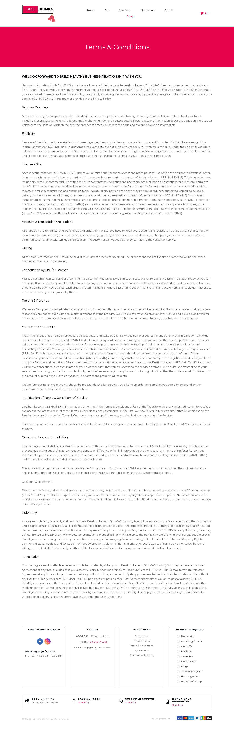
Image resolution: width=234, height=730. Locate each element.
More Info (83, 702)
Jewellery (187, 656)
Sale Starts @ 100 (192, 671)
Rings (185, 666)
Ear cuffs (187, 646)
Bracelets (187, 636)
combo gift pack (192, 641)
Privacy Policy (141, 640)
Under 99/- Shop (191, 681)
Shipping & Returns (141, 655)
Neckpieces (188, 661)
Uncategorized (190, 676)
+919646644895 (97, 641)
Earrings (187, 651)
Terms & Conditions (141, 645)
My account (141, 650)
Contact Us (141, 636)
